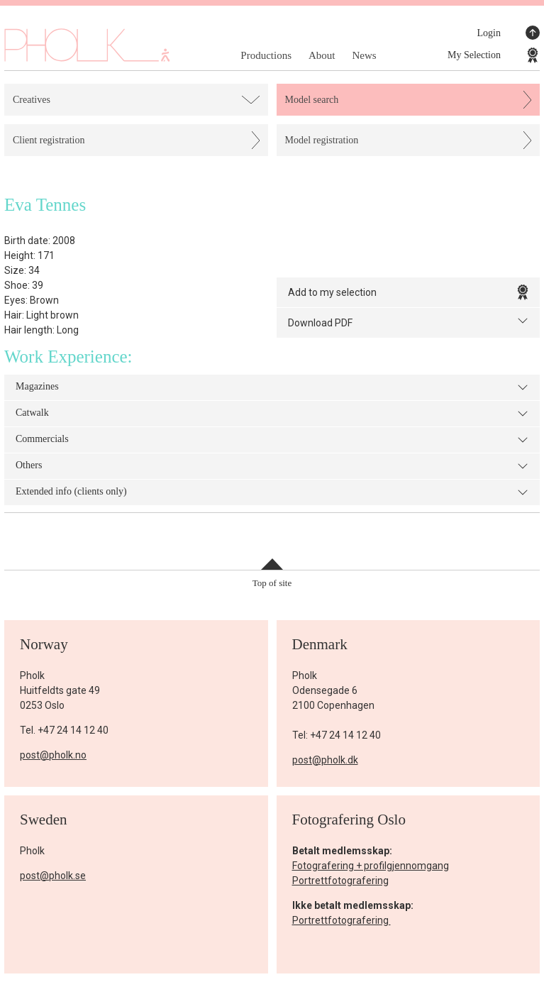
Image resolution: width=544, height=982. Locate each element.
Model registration (322, 140)
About (322, 55)
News (364, 55)
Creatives (31, 99)
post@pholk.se (53, 875)
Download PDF (408, 322)
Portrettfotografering (340, 880)
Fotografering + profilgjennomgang (370, 865)
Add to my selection (408, 292)
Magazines (272, 387)
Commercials (272, 440)
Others (272, 466)
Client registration (48, 140)
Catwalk (272, 413)
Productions (266, 55)
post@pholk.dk (325, 760)
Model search (312, 99)
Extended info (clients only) (272, 492)
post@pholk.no (53, 755)
